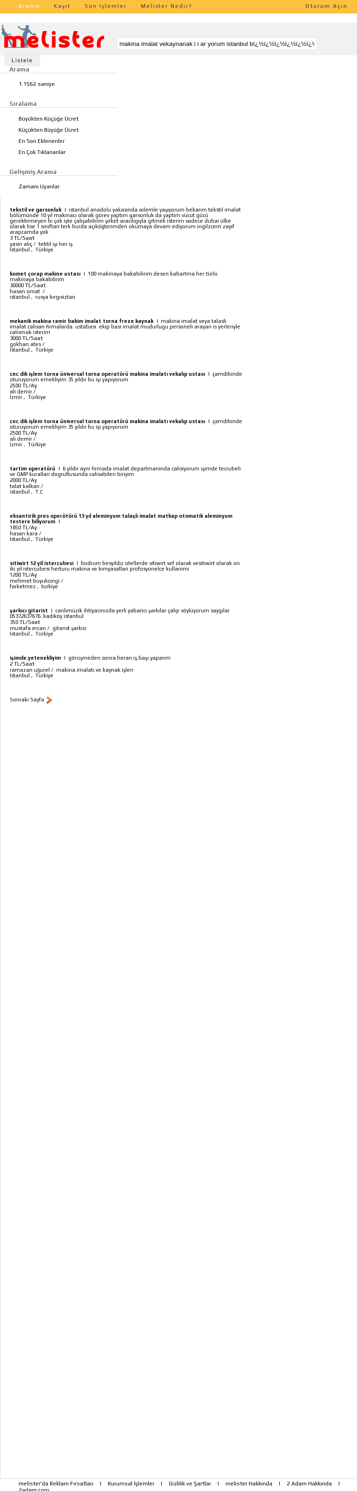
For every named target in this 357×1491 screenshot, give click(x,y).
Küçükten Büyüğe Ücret (49, 130)
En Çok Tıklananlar (42, 152)
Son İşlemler (106, 6)
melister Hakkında (248, 1483)
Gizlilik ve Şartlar (190, 1483)
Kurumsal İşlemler (131, 1483)
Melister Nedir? (166, 6)
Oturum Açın (326, 6)
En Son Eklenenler (42, 141)
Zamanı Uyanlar (39, 186)
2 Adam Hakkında (309, 1483)
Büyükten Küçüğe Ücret (49, 119)
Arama (29, 6)
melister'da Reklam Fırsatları (56, 1483)
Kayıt (62, 6)
